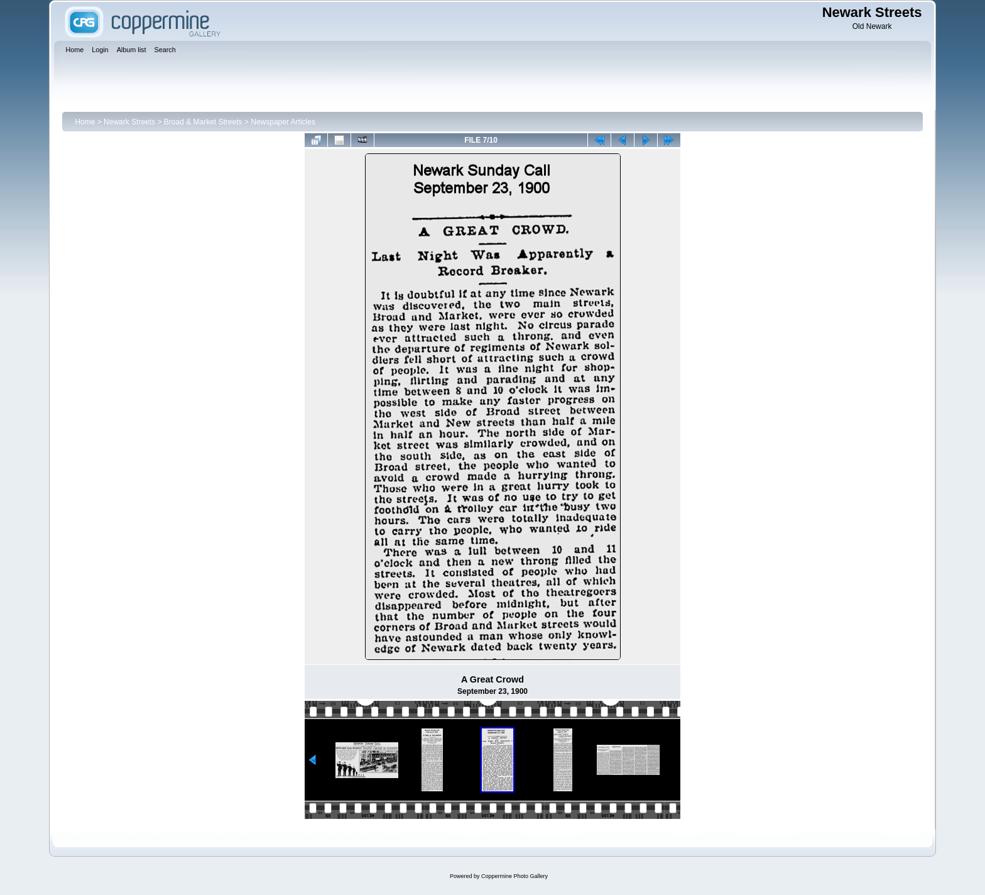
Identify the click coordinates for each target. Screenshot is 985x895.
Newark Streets (129, 122)
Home (85, 122)
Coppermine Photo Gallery (514, 876)
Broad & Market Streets (203, 122)
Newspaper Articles (283, 122)
